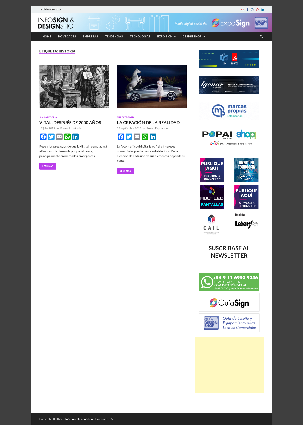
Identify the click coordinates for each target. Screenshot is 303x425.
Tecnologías (140, 36)
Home (47, 36)
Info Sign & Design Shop (78, 419)
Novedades (67, 36)
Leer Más (47, 166)
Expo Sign (164, 36)
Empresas (90, 36)
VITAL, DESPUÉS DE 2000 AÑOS (70, 122)
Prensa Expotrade (70, 128)
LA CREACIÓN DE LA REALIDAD (148, 122)
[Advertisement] (229, 365)
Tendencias (114, 36)
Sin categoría (48, 117)
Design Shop (192, 36)
